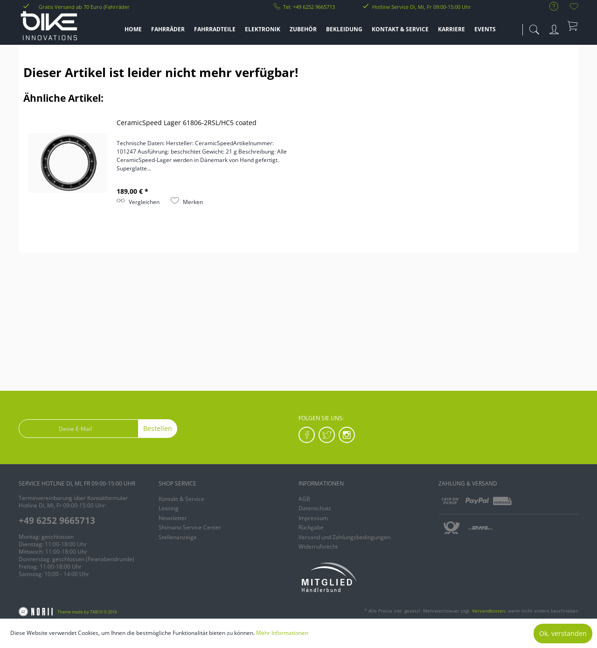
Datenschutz (314, 508)
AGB (304, 499)
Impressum (313, 518)
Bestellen (157, 428)
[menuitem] (549, 7)
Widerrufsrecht (318, 546)
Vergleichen (138, 202)
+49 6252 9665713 (57, 520)
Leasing (169, 508)
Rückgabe (311, 527)
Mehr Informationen (282, 633)
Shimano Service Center (190, 527)
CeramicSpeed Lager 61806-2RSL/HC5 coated (187, 122)
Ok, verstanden (563, 633)
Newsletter (173, 518)
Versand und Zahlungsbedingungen (344, 537)
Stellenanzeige (178, 537)
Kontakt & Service (181, 499)
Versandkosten (488, 610)
